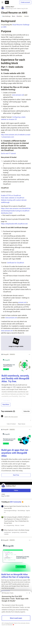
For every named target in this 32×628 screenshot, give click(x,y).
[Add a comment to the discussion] (17, 418)
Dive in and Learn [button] (16, 618)
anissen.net (22, 302)
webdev (19, 16)
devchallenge (6, 16)
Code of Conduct (11, 424)
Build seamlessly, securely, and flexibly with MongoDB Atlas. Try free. (15, 378)
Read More (6, 404)
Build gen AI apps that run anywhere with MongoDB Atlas (14, 453)
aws (13, 16)
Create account (25, 2)
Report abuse (21, 424)
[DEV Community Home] (7, 2)
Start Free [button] (16, 475)
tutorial (26, 16)
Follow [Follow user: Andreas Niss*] (16, 490)
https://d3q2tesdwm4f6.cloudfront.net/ (14, 224)
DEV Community (15, 502)
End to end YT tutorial (8, 153)
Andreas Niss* (9, 7)
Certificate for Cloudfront (15, 263)
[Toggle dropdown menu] (29, 354)
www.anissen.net (18, 95)
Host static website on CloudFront (12, 198)
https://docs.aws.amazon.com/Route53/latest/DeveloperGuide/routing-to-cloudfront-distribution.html (16, 211)
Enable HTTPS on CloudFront (11, 195)
